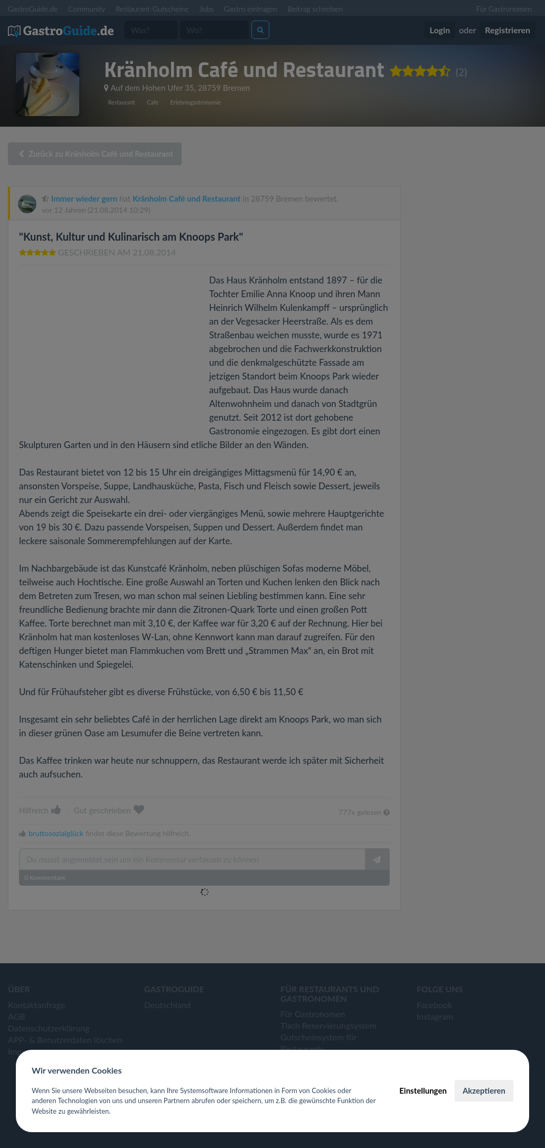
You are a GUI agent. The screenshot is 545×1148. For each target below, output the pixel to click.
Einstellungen (423, 1090)
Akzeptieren (484, 1090)
